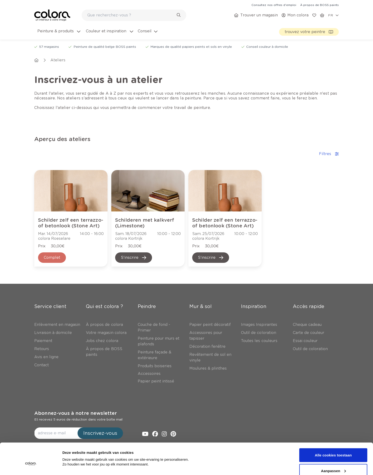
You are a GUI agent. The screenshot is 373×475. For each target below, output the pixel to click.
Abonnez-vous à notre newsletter (75, 413)
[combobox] (134, 15)
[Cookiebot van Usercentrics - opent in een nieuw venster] (31, 465)
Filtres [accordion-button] (329, 154)
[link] (273, 5)
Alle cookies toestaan (333, 431)
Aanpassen (333, 447)
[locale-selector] (333, 15)
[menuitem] (58, 34)
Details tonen (73, 453)
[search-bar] (130, 15)
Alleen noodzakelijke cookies (333, 462)
